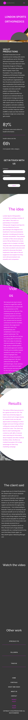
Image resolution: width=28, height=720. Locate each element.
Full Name (6, 168)
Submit (14, 185)
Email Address (7, 175)
